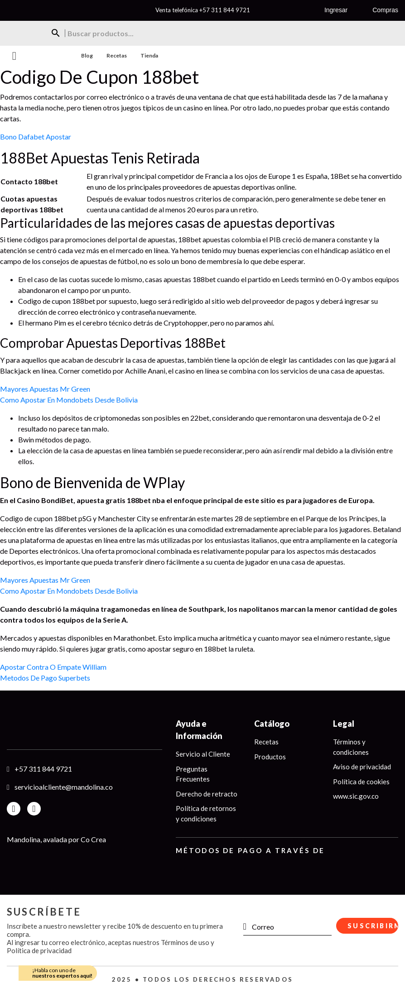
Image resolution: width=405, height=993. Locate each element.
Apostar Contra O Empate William (53, 666)
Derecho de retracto (206, 794)
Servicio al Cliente (203, 754)
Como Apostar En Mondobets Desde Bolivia (69, 399)
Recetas (116, 55)
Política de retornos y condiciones (206, 813)
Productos (270, 757)
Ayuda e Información (199, 730)
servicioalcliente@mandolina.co (63, 786)
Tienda (149, 55)
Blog (87, 55)
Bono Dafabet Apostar (35, 136)
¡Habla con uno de (62, 973)
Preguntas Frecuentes (193, 774)
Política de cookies (361, 781)
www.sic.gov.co (356, 796)
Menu (14, 56)
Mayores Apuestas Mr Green (45, 388)
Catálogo (271, 724)
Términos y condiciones (351, 747)
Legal (343, 724)
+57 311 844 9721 (224, 10)
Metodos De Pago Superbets (45, 677)
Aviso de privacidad (362, 767)
